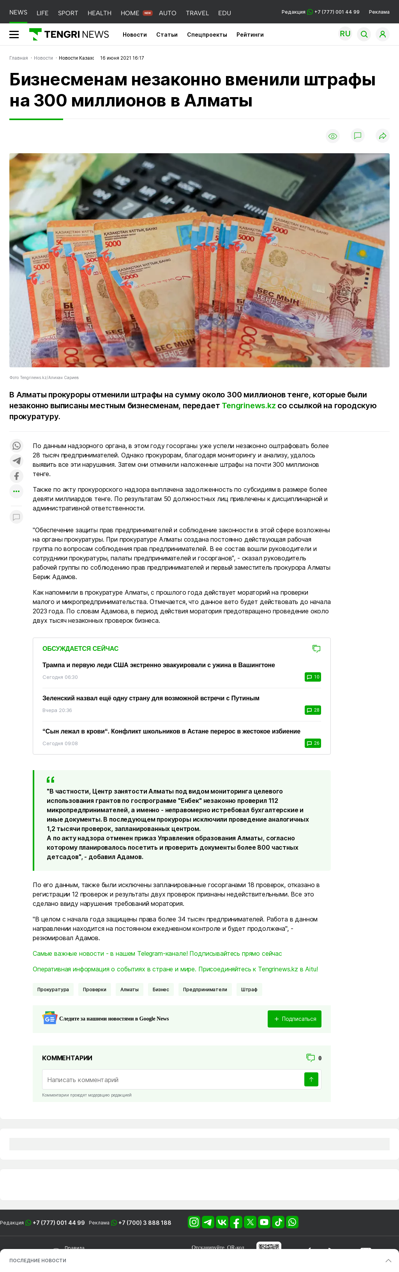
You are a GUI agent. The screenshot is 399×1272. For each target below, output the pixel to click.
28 (313, 710)
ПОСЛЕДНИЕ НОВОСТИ (37, 1260)
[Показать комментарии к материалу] (16, 517)
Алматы (129, 989)
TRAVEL (197, 13)
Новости (135, 34)
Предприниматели (205, 989)
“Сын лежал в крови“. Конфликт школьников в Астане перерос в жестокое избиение (171, 731)
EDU (224, 13)
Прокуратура (53, 989)
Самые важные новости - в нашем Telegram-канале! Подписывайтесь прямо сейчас (157, 953)
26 (313, 743)
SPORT (68, 13)
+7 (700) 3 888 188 (144, 1222)
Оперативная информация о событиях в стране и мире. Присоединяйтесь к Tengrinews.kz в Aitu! (175, 969)
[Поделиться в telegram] (16, 461)
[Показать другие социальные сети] (16, 492)
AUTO (168, 13)
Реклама (379, 12)
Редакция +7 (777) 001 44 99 (321, 12)
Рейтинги (250, 34)
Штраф (249, 989)
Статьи (167, 34)
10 (313, 677)
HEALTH (99, 13)
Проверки (94, 989)
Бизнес (161, 989)
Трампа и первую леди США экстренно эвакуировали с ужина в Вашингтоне (158, 665)
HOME (130, 13)
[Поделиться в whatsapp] (16, 446)
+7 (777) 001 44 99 (59, 1222)
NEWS (18, 12)
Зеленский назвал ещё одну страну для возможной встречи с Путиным (151, 698)
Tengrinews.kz (248, 405)
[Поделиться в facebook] (16, 476)
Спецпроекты (207, 34)
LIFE (43, 13)
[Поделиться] (383, 136)
